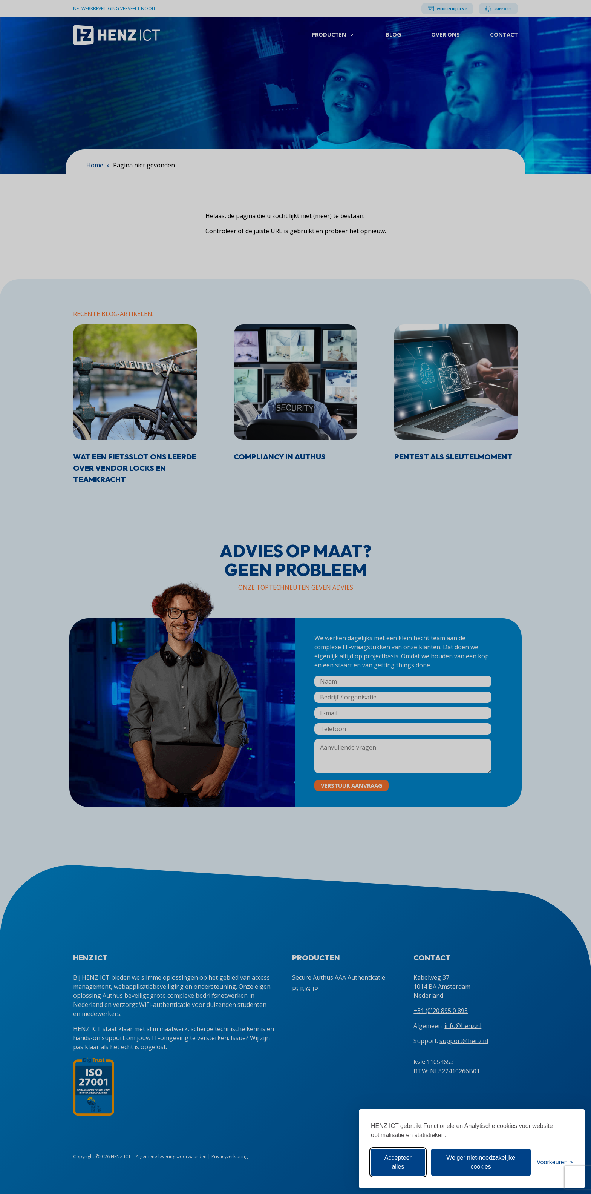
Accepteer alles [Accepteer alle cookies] (398, 1162)
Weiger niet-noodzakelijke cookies (480, 1162)
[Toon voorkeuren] (555, 1162)
